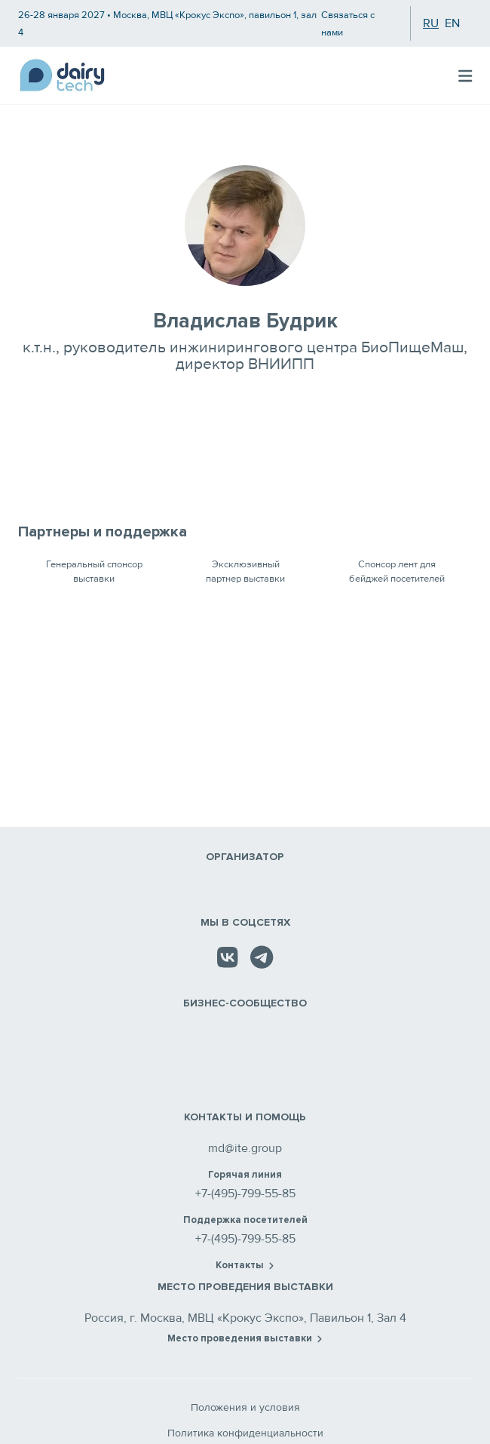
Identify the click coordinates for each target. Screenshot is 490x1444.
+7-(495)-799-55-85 (245, 1193)
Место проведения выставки (244, 1338)
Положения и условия (245, 1407)
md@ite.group (245, 1148)
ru (431, 23)
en (452, 23)
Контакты (245, 1265)
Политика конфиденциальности (245, 1433)
